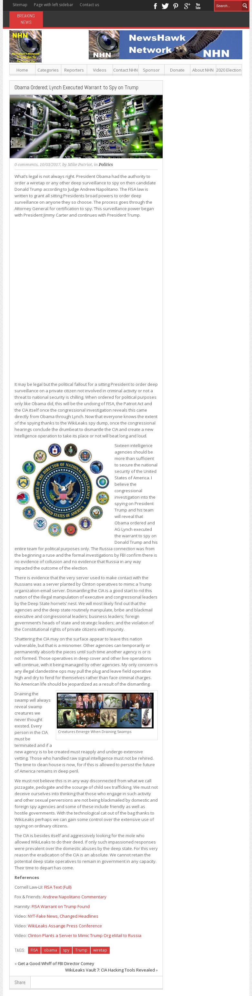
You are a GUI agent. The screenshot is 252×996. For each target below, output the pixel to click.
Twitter (165, 5)
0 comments (26, 164)
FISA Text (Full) (57, 887)
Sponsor (151, 70)
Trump (81, 950)
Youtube (198, 5)
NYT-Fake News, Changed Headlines (63, 916)
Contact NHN (125, 70)
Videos (99, 70)
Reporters (74, 70)
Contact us (89, 4)
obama (50, 950)
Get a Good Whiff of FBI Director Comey (56, 963)
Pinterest (176, 5)
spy (66, 950)
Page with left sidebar (53, 4)
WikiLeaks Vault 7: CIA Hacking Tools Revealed (110, 970)
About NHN (203, 70)
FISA (34, 950)
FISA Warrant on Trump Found (61, 906)
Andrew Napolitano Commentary (74, 897)
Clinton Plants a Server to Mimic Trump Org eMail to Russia (84, 935)
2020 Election (228, 70)
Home (22, 70)
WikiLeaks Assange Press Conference (65, 926)
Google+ (187, 5)
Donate (177, 70)
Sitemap (20, 4)
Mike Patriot (80, 164)
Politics (106, 164)
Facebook (155, 5)
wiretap (100, 950)
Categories (48, 70)
